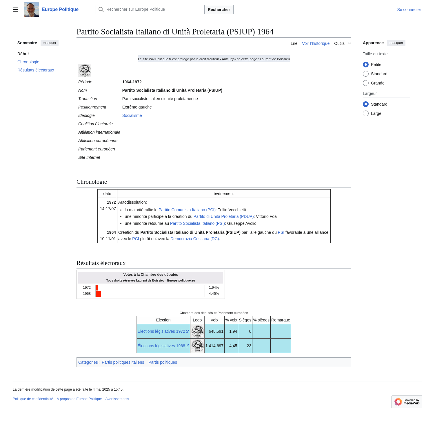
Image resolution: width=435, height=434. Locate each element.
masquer (50, 43)
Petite (376, 64)
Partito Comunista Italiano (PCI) (187, 209)
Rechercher (219, 9)
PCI (135, 238)
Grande (378, 83)
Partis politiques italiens (123, 362)
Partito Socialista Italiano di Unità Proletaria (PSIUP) (190, 232)
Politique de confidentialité (33, 399)
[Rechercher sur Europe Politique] (150, 9)
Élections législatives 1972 (161, 331)
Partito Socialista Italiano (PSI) (197, 223)
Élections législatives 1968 (161, 345)
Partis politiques (162, 362)
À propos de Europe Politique (79, 399)
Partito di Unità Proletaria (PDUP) (224, 216)
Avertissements (117, 399)
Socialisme (132, 115)
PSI (281, 232)
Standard (379, 73)
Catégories (88, 362)
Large (376, 113)
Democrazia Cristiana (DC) (194, 238)
